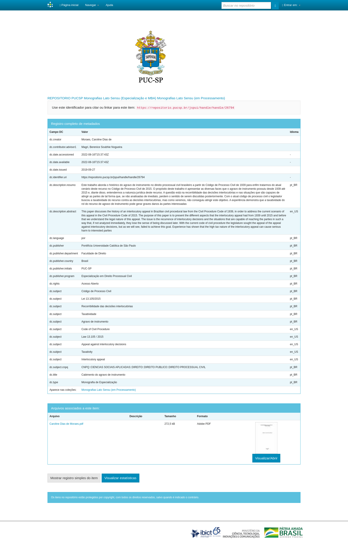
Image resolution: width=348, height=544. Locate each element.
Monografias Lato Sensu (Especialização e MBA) (120, 98)
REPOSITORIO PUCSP (65, 98)
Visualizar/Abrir (266, 458)
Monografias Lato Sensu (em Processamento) (191, 98)
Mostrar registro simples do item (74, 478)
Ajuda (109, 5)
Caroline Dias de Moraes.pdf (66, 423)
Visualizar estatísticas (120, 478)
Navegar (92, 5)
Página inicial (68, 5)
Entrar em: (291, 5)
